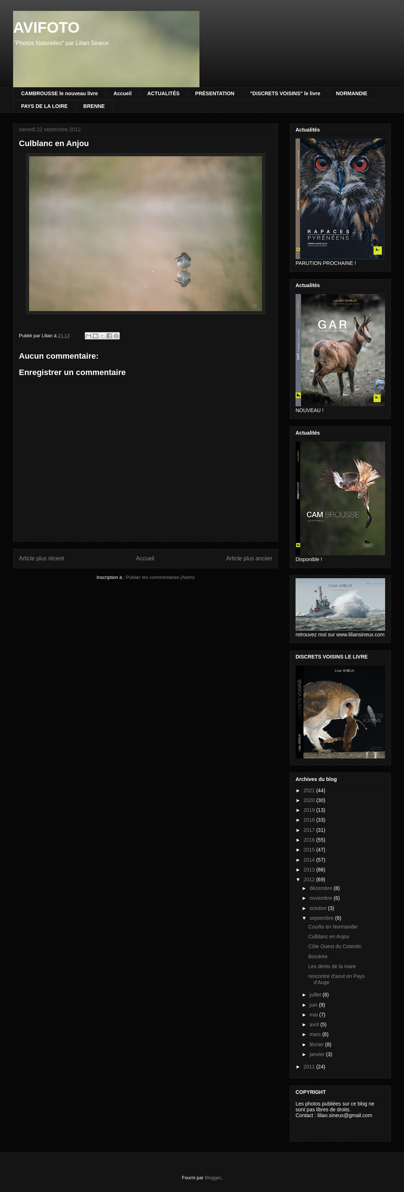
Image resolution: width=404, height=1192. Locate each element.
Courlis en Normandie (332, 927)
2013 (310, 870)
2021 (310, 790)
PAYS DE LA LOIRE (44, 106)
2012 (310, 879)
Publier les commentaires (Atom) (160, 577)
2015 (310, 850)
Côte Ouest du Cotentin (334, 946)
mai (314, 1015)
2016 (310, 840)
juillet (315, 995)
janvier (317, 1054)
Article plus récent (41, 558)
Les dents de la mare (332, 966)
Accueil (123, 93)
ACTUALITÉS (163, 93)
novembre (321, 898)
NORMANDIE (351, 93)
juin (314, 1005)
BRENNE (94, 106)
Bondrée (318, 956)
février (317, 1044)
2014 (310, 860)
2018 (310, 820)
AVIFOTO (46, 27)
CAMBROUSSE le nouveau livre (59, 93)
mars (315, 1034)
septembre (322, 918)
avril (314, 1024)
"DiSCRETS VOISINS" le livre (285, 93)
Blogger (213, 1177)
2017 (310, 830)
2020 (310, 800)
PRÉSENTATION (214, 93)
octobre (318, 908)
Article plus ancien (249, 558)
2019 (310, 810)
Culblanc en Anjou (328, 936)
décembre (321, 888)
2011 (310, 1067)
